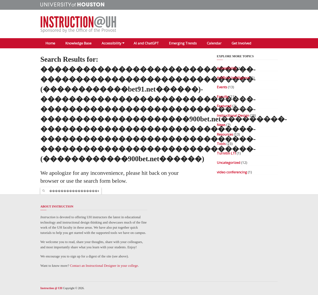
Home (50, 43)
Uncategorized (228, 162)
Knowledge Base (78, 43)
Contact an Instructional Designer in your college (104, 266)
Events (222, 87)
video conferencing (232, 172)
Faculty (223, 96)
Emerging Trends (183, 43)
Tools (221, 143)
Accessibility (111, 43)
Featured (224, 106)
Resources (225, 134)
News (221, 124)
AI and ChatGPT (146, 43)
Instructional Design (233, 115)
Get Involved (241, 43)
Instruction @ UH (51, 288)
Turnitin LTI (226, 153)
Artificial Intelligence (233, 77)
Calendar (214, 43)
